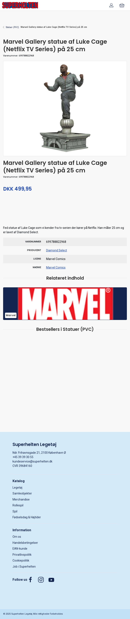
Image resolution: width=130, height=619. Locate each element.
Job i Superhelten (24, 566)
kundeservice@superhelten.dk (32, 461)
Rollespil (18, 505)
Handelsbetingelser (25, 542)
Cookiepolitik (21, 560)
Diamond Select (56, 250)
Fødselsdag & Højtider (27, 517)
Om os (17, 536)
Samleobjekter (22, 493)
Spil (15, 511)
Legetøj (17, 487)
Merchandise (21, 499)
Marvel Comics (56, 267)
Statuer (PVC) (12, 27)
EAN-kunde (20, 548)
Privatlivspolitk (22, 554)
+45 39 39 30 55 (23, 457)
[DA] (20, 5)
